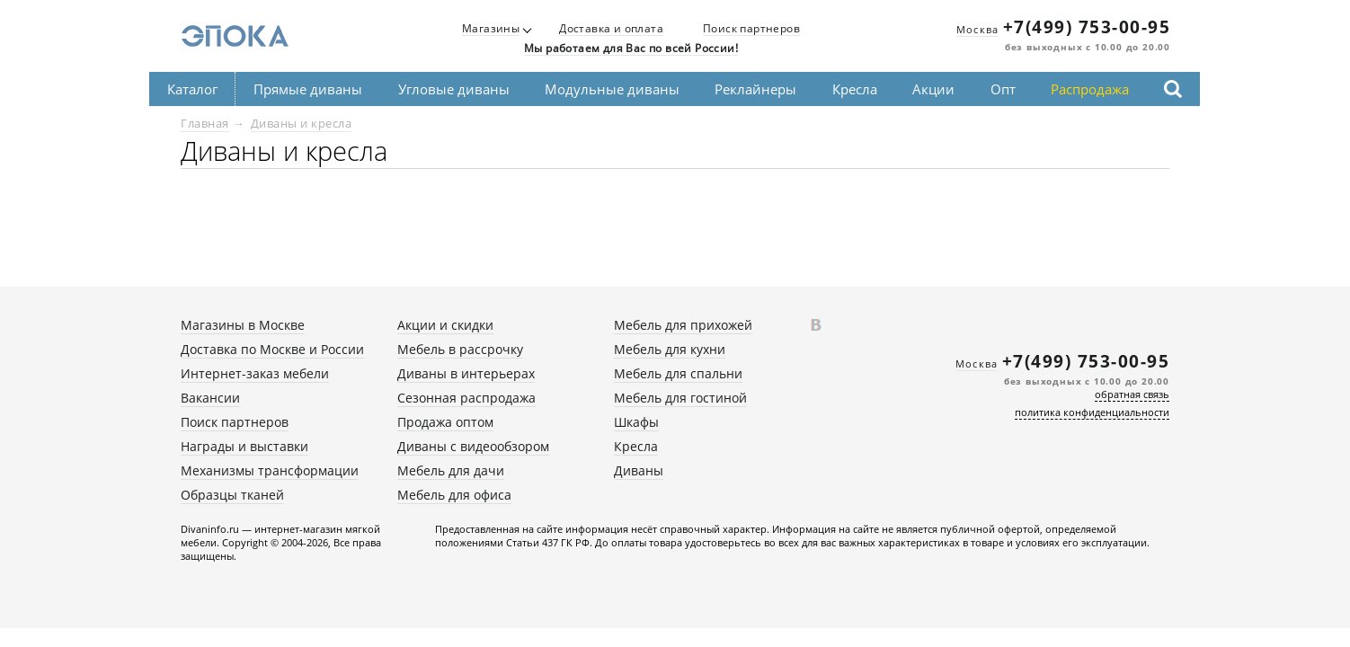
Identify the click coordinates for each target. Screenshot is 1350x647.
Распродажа (1090, 89)
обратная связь (1132, 394)
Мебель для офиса (454, 494)
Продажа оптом (445, 421)
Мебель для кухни (669, 349)
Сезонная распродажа (466, 397)
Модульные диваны (612, 89)
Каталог (192, 89)
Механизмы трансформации (270, 470)
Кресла (854, 89)
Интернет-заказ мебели (255, 373)
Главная (205, 123)
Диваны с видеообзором (473, 446)
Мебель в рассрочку (460, 349)
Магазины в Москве (243, 324)
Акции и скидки (445, 324)
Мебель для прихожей (683, 324)
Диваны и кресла (301, 123)
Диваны (638, 470)
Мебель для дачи (450, 470)
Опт (1003, 89)
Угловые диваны (454, 89)
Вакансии (210, 397)
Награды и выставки (244, 446)
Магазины (491, 29)
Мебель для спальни (678, 373)
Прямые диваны (307, 89)
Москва (977, 29)
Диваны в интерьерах (466, 373)
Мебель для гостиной (680, 397)
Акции (933, 89)
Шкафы (636, 421)
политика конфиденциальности (1092, 412)
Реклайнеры (755, 89)
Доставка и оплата (611, 29)
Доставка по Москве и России (272, 349)
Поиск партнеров (751, 29)
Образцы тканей (232, 494)
